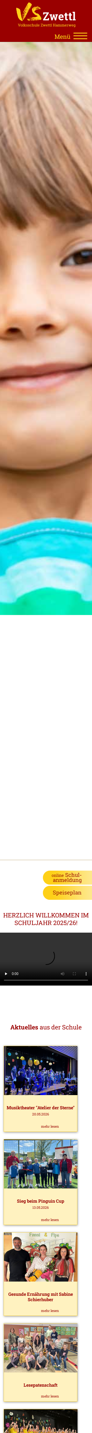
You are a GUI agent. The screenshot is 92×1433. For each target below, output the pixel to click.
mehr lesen (50, 1126)
